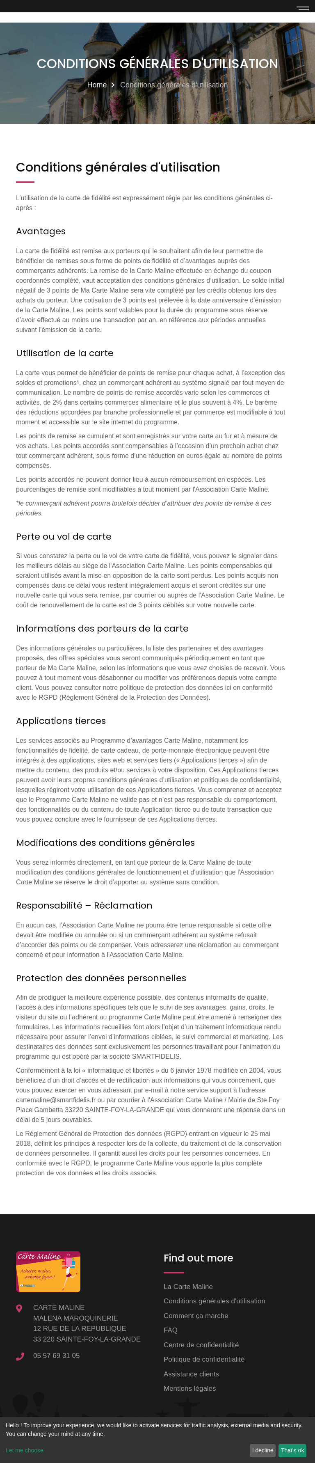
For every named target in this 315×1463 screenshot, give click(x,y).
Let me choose (24, 1450)
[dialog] (157, 1440)
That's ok (292, 1450)
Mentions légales (190, 1388)
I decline (263, 1450)
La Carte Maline (188, 1287)
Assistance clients (191, 1374)
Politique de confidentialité (204, 1359)
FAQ (171, 1330)
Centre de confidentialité (201, 1345)
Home (97, 85)
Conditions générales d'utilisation (214, 1301)
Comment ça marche (196, 1316)
